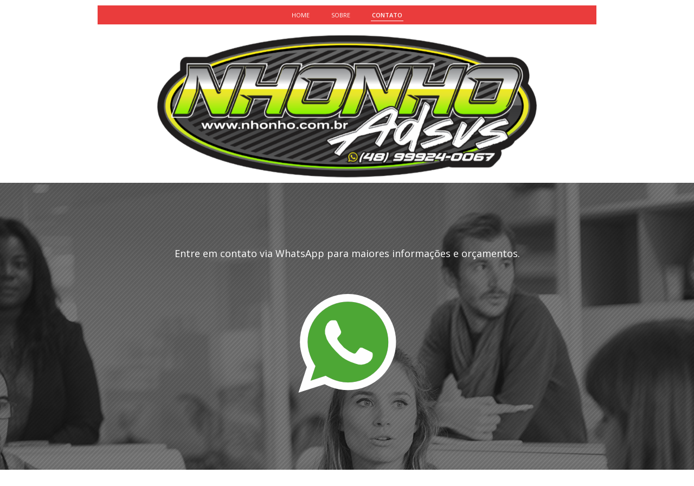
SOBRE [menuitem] (340, 15)
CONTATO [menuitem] (387, 15)
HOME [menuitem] (301, 15)
